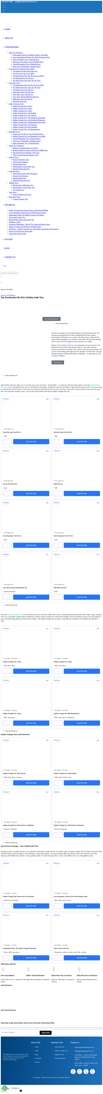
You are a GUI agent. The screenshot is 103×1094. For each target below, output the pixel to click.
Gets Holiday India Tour (66, 345)
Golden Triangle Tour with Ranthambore (66, 714)
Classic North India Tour (61, 948)
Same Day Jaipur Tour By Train (63, 536)
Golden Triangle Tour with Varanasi (14, 773)
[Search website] (5, 266)
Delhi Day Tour (58, 484)
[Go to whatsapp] (4, 1088)
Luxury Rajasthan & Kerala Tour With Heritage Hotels (70, 896)
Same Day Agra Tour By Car (12, 432)
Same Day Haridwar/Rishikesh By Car (15, 588)
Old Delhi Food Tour (60, 588)
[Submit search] (10, 273)
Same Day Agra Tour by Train (63, 432)
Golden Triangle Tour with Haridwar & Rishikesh (18, 825)
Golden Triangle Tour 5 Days (12, 714)
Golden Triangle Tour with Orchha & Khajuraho (69, 825)
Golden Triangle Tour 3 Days (12, 662)
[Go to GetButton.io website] (5, 1092)
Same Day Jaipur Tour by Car (12, 536)
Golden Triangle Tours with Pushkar (65, 773)
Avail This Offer (31, 441)
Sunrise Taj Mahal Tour (10, 484)
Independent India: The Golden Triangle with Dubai (19, 948)
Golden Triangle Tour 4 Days (63, 662)
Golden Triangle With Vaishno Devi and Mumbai (18, 896)
